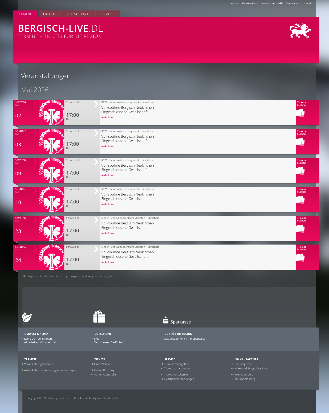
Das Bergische (243, 364)
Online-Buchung (104, 370)
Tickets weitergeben (176, 364)
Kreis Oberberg (244, 374)
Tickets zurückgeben (177, 368)
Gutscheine (78, 14)
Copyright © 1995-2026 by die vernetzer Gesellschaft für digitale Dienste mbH (72, 398)
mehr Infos (107, 117)
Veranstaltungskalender (39, 364)
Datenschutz (293, 3)
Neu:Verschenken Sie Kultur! (109, 340)
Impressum (268, 3)
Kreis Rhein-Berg (245, 379)
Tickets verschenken (176, 374)
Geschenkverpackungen (179, 379)
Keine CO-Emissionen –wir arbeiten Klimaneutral (40, 340)
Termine (24, 14)
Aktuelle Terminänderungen (50, 370)
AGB (280, 3)
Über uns (233, 3)
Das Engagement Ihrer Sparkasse (184, 338)
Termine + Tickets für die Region (102, 28)
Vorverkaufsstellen (106, 374)
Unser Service (102, 364)
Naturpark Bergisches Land (251, 368)
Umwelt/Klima (250, 3)
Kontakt (307, 3)
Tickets (50, 14)
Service (107, 14)
